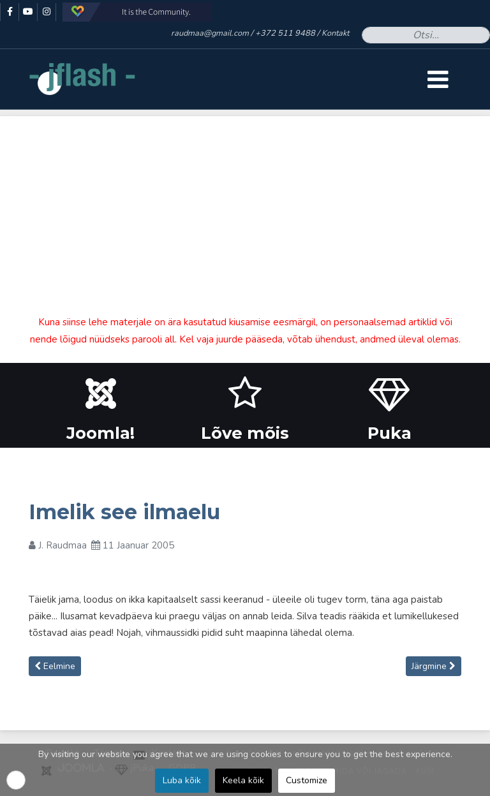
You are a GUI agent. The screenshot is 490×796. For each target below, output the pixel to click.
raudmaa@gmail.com (210, 33)
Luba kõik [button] (182, 780)
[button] (16, 780)
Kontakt (335, 33)
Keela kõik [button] (243, 780)
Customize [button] (306, 780)
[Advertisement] (245, 205)
